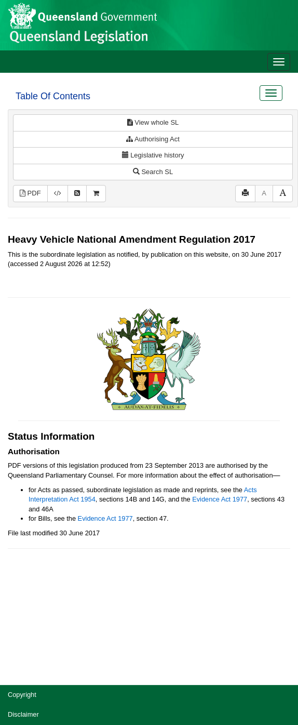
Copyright (22, 694)
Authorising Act (153, 139)
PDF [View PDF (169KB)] (30, 193)
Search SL (153, 172)
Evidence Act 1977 (219, 499)
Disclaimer (23, 714)
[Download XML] (57, 193)
